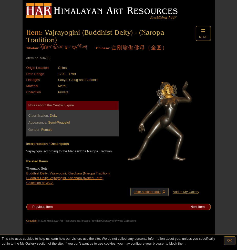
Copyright (31, 220)
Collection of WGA (40, 183)
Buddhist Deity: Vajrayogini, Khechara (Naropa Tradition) (68, 173)
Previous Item (42, 207)
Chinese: (103, 48)
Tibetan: (32, 48)
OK (229, 240)
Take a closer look (150, 192)
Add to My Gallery (186, 192)
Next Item (197, 207)
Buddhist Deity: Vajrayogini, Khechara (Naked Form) (65, 178)
